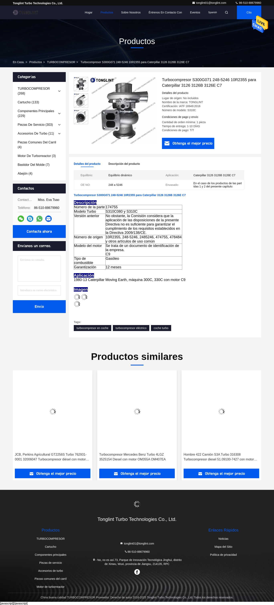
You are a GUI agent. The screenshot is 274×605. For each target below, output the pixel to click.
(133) (28, 102)
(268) (34, 91)
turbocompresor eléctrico (131, 328)
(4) (37, 145)
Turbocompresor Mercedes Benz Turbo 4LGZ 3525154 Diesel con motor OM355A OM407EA (132, 457)
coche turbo (161, 328)
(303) (35, 124)
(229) (36, 113)
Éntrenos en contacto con (165, 12)
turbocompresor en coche (92, 328)
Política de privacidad (223, 554)
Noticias (223, 538)
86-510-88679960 (248, 2)
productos (35, 62)
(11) (36, 133)
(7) (34, 164)
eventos (195, 12)
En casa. (18, 62)
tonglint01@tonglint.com (209, 2)
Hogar (88, 12)
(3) (37, 156)
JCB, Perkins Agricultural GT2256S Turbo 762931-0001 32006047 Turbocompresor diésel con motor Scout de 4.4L (51, 457)
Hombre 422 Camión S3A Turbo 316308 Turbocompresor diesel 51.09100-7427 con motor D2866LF (219, 457)
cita (249, 12)
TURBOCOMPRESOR (61, 62)
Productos (106, 12)
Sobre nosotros (131, 12)
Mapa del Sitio (223, 546)
